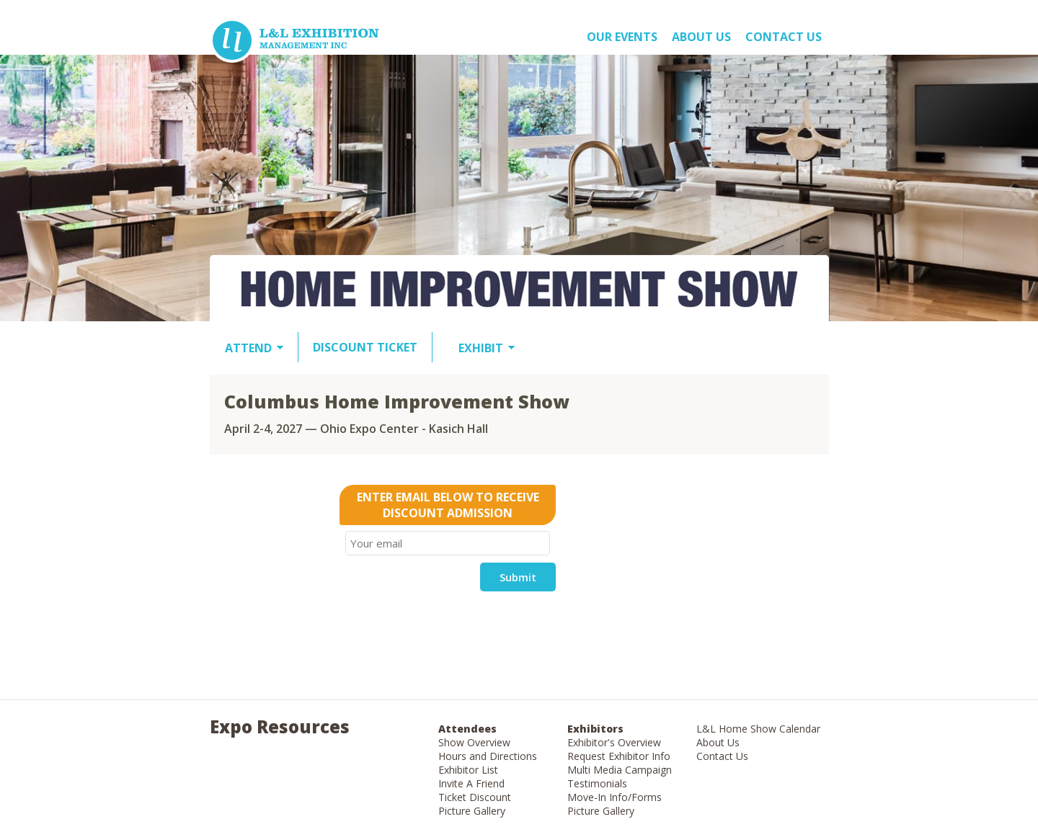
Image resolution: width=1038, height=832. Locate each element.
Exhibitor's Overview (614, 742)
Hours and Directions (487, 756)
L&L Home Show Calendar (758, 728)
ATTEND (248, 348)
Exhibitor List (468, 770)
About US (701, 37)
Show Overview (474, 742)
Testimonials (597, 783)
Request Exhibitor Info (618, 756)
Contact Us (783, 37)
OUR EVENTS (622, 37)
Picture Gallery (471, 811)
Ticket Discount (474, 797)
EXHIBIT (480, 348)
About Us (718, 742)
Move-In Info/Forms (614, 797)
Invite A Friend (471, 783)
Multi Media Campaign (619, 770)
